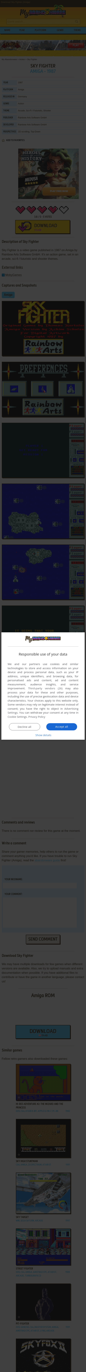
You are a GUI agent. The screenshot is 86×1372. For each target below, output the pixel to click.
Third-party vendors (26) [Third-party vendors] (45, 688)
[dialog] (43, 686)
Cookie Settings (17, 716)
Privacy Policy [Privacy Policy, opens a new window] (36, 716)
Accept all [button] (61, 726)
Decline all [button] (24, 727)
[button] (43, 735)
